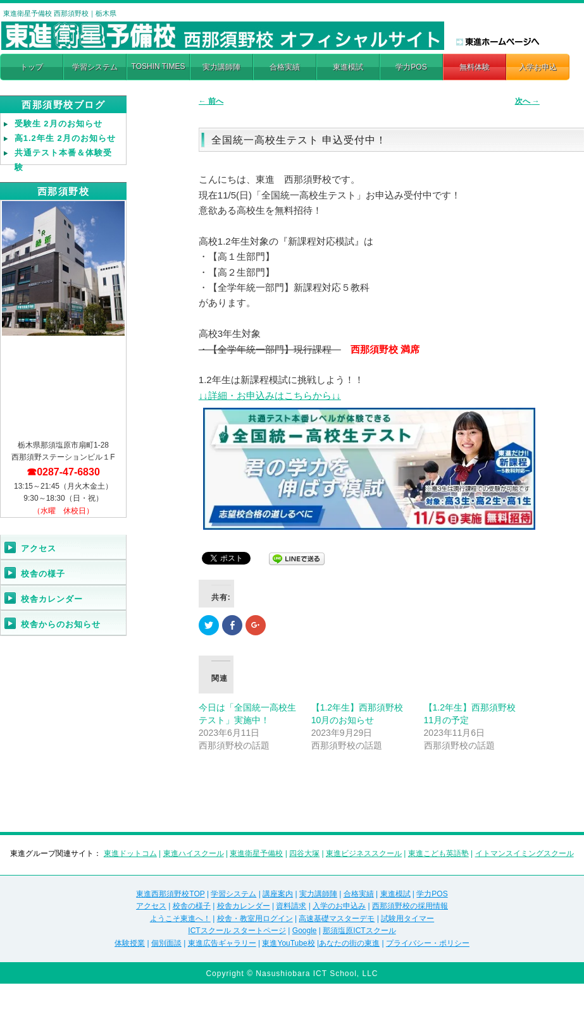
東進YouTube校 (288, 943)
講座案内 (278, 893)
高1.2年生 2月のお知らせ (65, 138)
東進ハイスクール (193, 853)
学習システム (95, 67)
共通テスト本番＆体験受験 (63, 160)
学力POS (410, 67)
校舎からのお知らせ (61, 624)
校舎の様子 (43, 573)
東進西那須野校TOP (170, 893)
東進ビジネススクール (364, 853)
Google (304, 930)
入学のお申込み (339, 905)
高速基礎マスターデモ (337, 918)
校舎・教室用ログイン (255, 918)
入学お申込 (538, 67)
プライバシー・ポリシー (427, 943)
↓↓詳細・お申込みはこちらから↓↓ (270, 395)
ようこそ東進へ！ (180, 918)
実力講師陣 (221, 67)
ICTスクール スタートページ (237, 930)
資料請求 (291, 905)
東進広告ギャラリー (222, 943)
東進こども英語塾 (438, 853)
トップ (31, 67)
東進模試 (348, 67)
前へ (211, 101)
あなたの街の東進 (349, 943)
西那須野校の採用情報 (410, 905)
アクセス (38, 548)
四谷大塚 (304, 853)
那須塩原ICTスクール (359, 930)
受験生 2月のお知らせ (59, 123)
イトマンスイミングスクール (524, 853)
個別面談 (166, 943)
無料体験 (474, 67)
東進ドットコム (130, 853)
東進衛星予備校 (256, 853)
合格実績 (285, 67)
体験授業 (130, 943)
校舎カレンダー (52, 599)
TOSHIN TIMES (158, 66)
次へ (527, 101)
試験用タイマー (407, 918)
